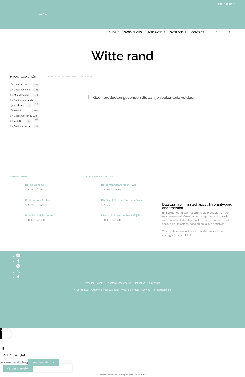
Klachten (111, 283)
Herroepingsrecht (161, 290)
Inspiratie (155, 32)
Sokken (17, 121)
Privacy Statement (129, 290)
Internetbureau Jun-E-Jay (136, 375)
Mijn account (226, 4)
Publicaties (139, 283)
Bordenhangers (22, 126)
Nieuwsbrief (153, 283)
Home (50, 76)
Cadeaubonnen (22, 89)
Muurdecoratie (21, 95)
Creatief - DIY (21, 84)
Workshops (133, 32)
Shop (112, 32)
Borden (17, 110)
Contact (197, 32)
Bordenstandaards (23, 100)
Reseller (89, 283)
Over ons (177, 32)
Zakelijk (100, 283)
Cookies (145, 290)
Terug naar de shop (43, 362)
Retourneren (124, 283)
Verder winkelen (18, 368)
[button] (227, 32)
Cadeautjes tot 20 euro (25, 115)
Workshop (19, 105)
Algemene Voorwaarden (104, 290)
